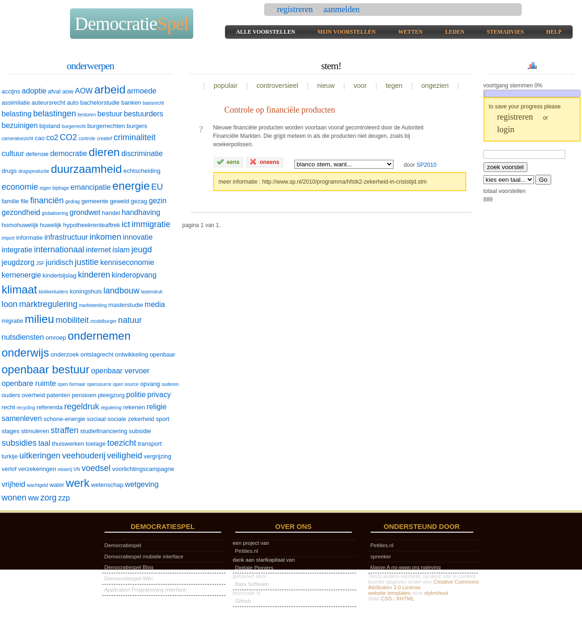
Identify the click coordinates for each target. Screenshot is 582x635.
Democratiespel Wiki (129, 578)
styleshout (436, 593)
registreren (296, 9)
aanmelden (341, 9)
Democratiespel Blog (129, 567)
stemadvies (505, 32)
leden (454, 32)
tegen (394, 85)
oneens (264, 161)
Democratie (132, 23)
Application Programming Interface (145, 589)
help (553, 32)
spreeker (381, 556)
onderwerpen (90, 65)
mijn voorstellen (346, 32)
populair (226, 85)
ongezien (435, 85)
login (505, 129)
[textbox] (524, 154)
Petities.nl (246, 551)
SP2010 (426, 164)
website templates (389, 593)
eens (228, 161)
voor (360, 85)
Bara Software (252, 584)
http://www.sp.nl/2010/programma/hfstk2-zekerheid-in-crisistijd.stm (344, 181)
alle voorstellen (265, 32)
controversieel (277, 85)
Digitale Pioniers (254, 568)
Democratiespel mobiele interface (144, 556)
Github (243, 601)
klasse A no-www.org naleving (406, 567)
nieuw (326, 85)
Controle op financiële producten (279, 109)
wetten (410, 32)
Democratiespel (123, 545)
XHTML (405, 598)
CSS (386, 598)
